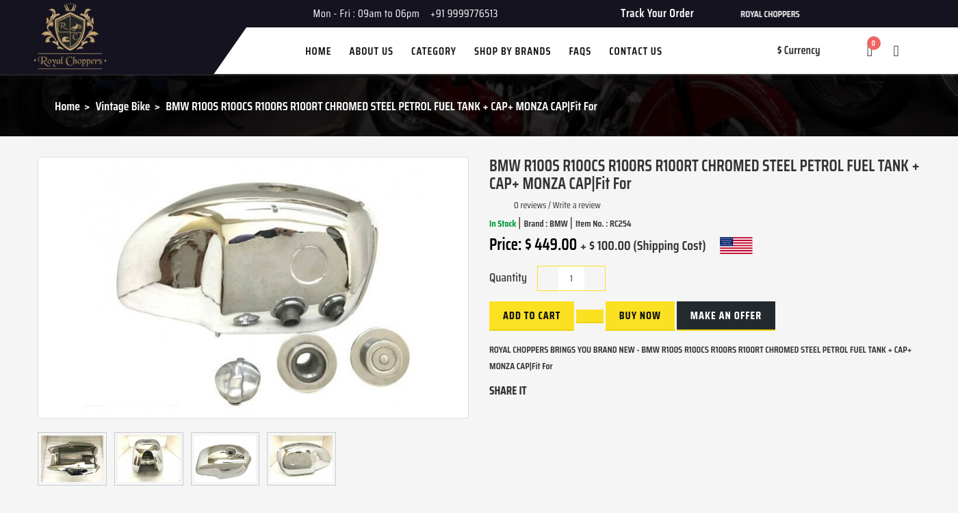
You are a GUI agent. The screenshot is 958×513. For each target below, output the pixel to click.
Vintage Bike (123, 106)
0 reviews (530, 204)
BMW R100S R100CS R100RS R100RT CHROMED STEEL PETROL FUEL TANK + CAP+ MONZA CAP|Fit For (381, 106)
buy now (640, 315)
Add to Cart (531, 315)
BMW (559, 223)
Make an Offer (726, 315)
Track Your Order (657, 13)
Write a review (577, 204)
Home (67, 106)
